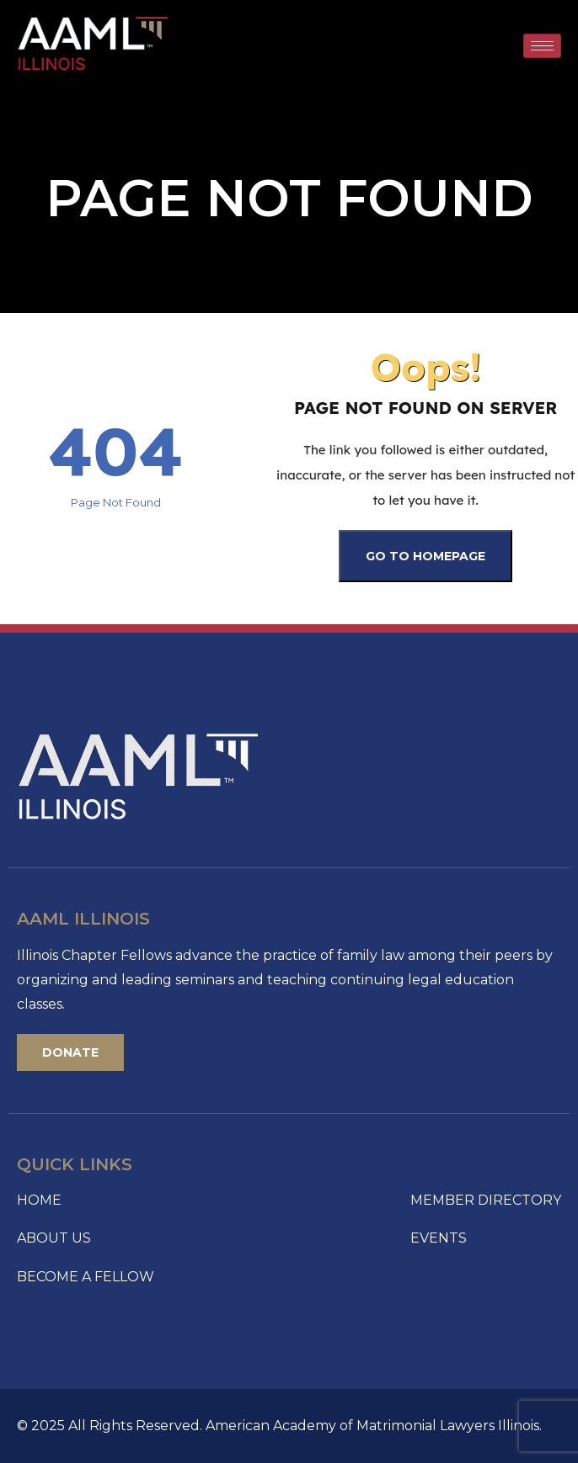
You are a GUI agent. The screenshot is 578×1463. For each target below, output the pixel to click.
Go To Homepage (425, 556)
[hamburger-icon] (542, 46)
